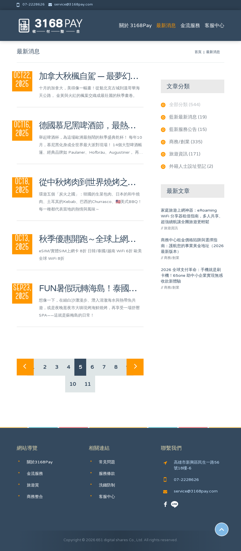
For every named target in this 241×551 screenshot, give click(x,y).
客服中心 (214, 25)
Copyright (72, 540)
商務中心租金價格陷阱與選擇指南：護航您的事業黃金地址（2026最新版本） (192, 246)
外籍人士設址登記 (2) (191, 166)
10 (72, 384)
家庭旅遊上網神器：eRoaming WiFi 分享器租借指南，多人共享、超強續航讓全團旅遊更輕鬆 (192, 216)
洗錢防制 (107, 485)
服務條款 (107, 473)
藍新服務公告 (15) (188, 129)
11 (87, 384)
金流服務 (190, 25)
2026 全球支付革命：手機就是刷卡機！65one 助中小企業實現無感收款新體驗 (192, 275)
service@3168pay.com (70, 4)
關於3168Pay (40, 462)
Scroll (221, 529)
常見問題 (107, 462)
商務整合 (35, 496)
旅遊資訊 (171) (184, 154)
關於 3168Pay (135, 25)
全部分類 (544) (184, 105)
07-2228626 (31, 4)
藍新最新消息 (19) (188, 117)
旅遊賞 (33, 485)
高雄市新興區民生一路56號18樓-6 (191, 465)
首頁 (198, 52)
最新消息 (166, 25)
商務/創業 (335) (185, 142)
